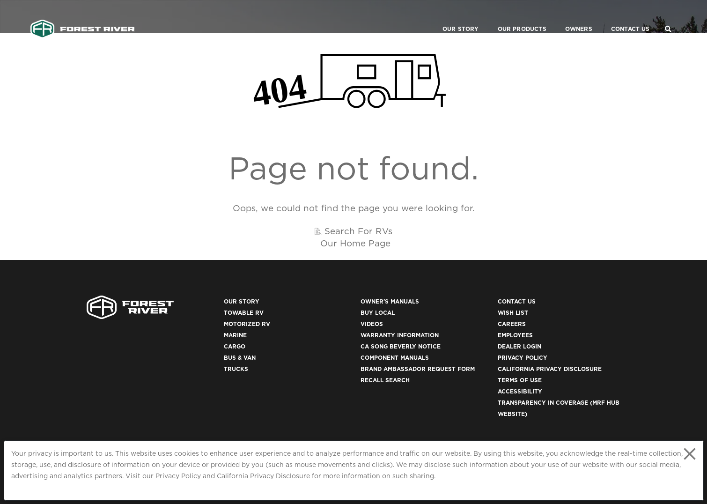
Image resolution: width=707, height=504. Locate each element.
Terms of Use (520, 380)
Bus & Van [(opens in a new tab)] (240, 358)
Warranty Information (400, 335)
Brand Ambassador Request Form (418, 369)
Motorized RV (247, 324)
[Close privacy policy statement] (690, 454)
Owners (567, 17)
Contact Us (618, 17)
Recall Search (385, 380)
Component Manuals (395, 358)
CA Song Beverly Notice (401, 346)
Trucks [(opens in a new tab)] (236, 369)
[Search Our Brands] (668, 17)
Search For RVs (358, 231)
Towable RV (244, 313)
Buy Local (378, 313)
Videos (372, 324)
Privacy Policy (178, 476)
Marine (235, 335)
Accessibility (520, 391)
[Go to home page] (82, 16)
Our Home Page (355, 243)
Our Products (510, 17)
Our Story (449, 17)
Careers (512, 324)
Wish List (513, 313)
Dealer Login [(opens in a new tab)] (519, 346)
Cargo (234, 346)
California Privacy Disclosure (263, 476)
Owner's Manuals (390, 301)
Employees (515, 335)
